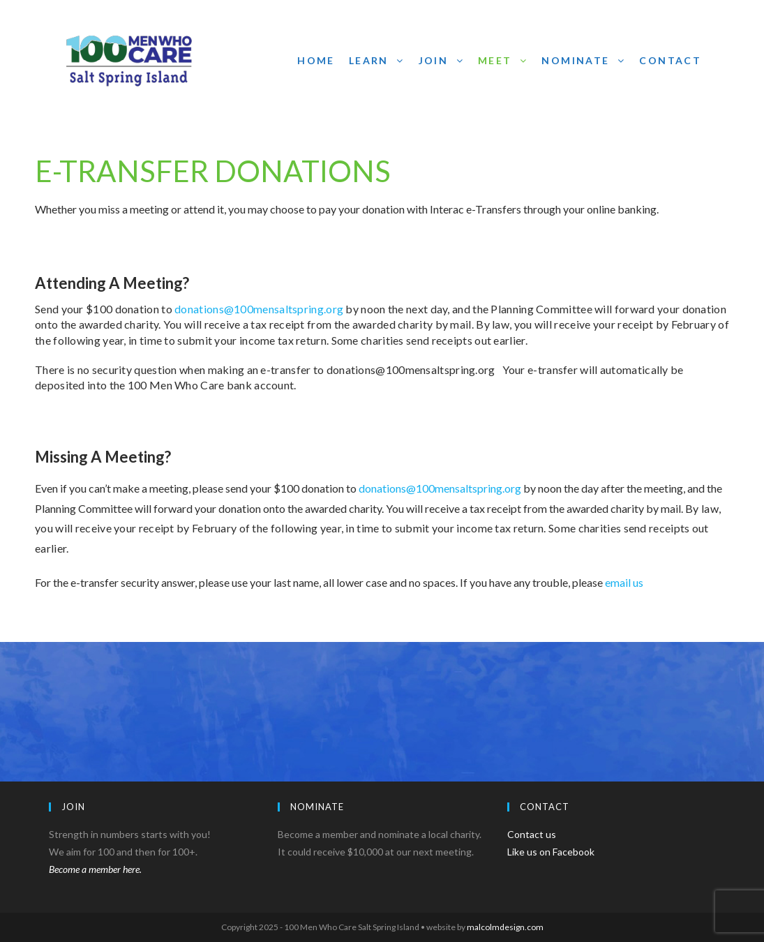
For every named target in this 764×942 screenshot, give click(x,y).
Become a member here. (95, 869)
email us (624, 582)
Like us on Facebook (550, 852)
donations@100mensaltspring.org (258, 308)
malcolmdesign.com (504, 927)
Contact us (531, 834)
